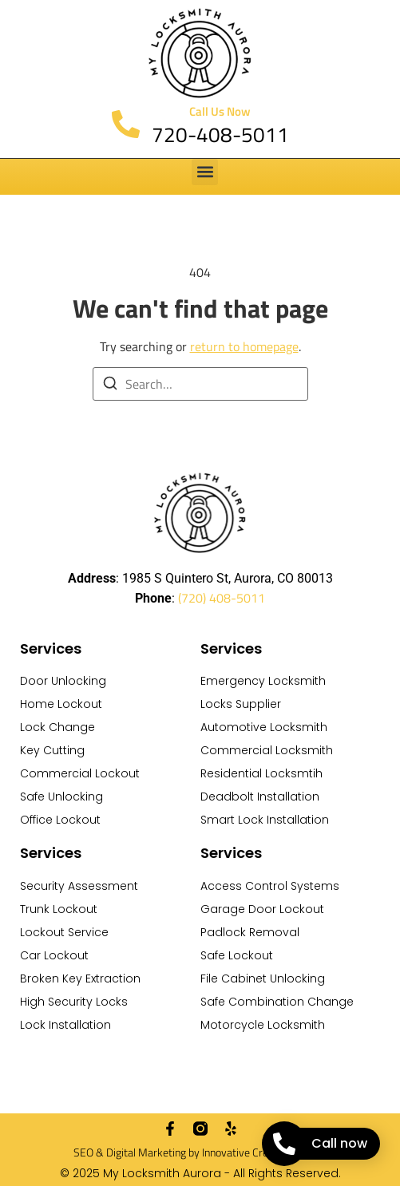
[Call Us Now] (126, 124)
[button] (205, 172)
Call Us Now (220, 111)
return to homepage (244, 346)
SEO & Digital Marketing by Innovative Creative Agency (200, 1152)
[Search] (110, 385)
